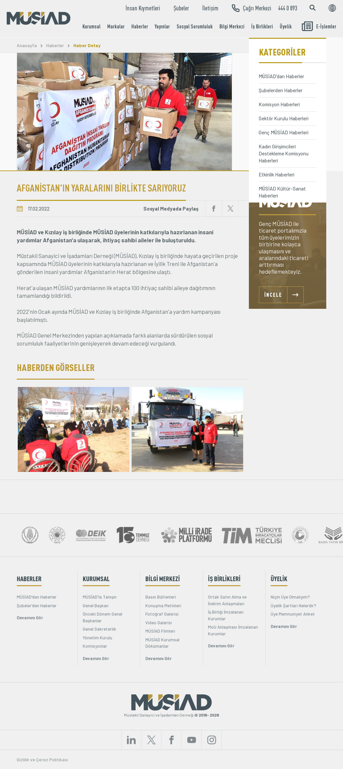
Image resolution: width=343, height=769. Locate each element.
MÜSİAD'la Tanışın (100, 597)
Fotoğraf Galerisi (162, 614)
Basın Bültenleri (160, 597)
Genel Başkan (96, 605)
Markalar (116, 26)
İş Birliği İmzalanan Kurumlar (226, 615)
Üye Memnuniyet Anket (293, 614)
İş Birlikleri (262, 26)
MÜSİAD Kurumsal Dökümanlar (162, 643)
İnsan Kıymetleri (143, 8)
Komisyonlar (95, 646)
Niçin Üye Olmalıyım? (290, 597)
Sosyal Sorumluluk (195, 26)
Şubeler (181, 8)
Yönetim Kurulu (97, 637)
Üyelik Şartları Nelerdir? (293, 605)
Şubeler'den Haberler (37, 605)
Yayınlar (162, 26)
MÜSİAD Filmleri (160, 631)
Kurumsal (91, 26)
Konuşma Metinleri (163, 605)
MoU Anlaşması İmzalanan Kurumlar (233, 630)
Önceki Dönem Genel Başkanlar (102, 617)
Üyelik (286, 26)
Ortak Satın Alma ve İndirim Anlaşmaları (227, 600)
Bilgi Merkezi (232, 26)
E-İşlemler (319, 26)
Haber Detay (86, 45)
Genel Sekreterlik (99, 629)
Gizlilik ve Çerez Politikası (42, 759)
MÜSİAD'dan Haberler (37, 597)
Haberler (139, 26)
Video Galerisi (158, 622)
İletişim (210, 8)
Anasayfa (27, 45)
